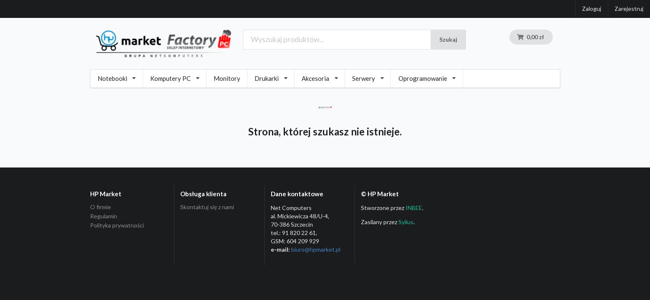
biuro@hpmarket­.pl (315, 249)
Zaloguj (591, 8)
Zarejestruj (629, 8)
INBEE (414, 207)
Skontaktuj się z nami (207, 207)
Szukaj (448, 39)
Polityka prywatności (117, 225)
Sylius (405, 221)
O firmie (100, 207)
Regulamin (103, 216)
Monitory (227, 78)
